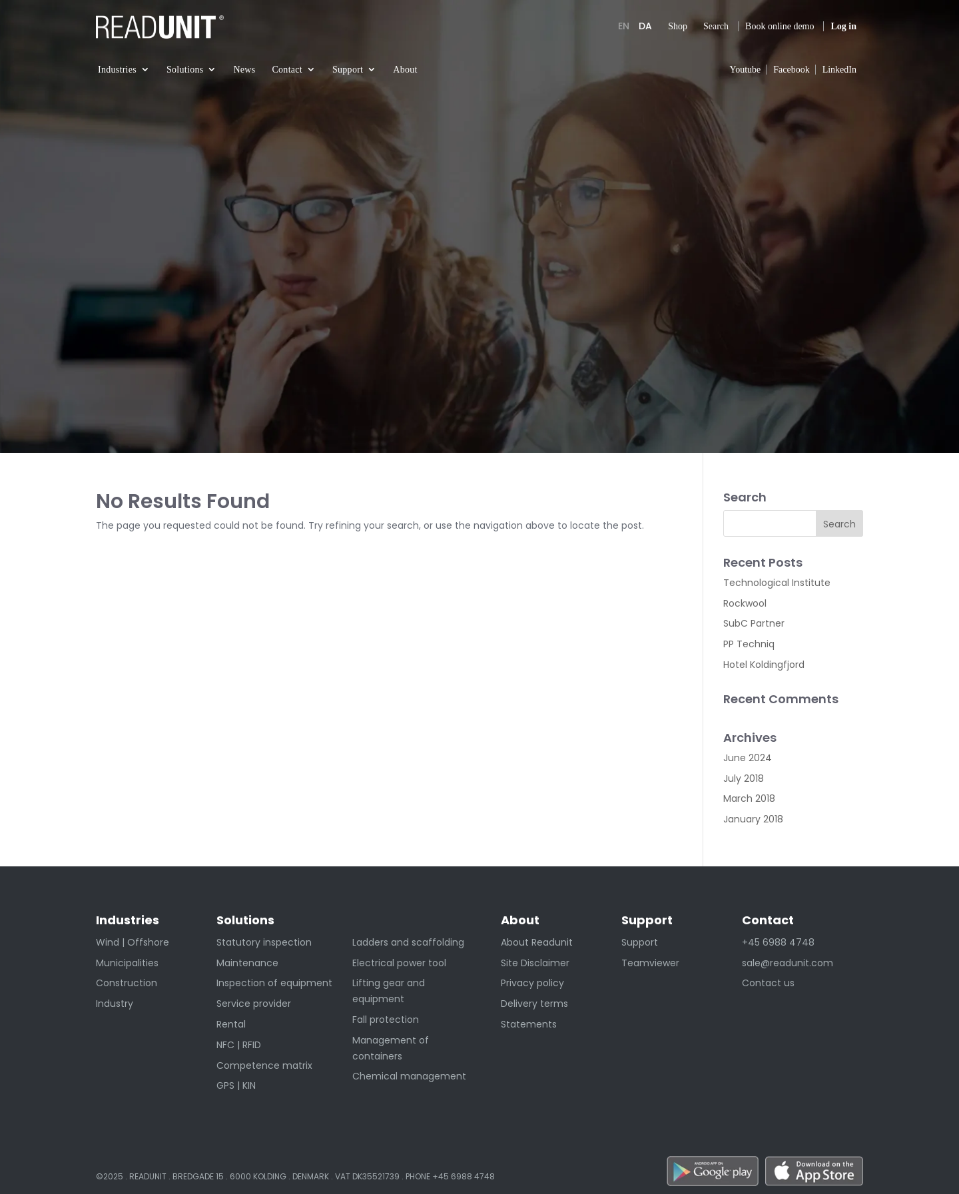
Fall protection (385, 1019)
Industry (114, 1003)
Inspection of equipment (274, 983)
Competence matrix (264, 1065)
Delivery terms (534, 1003)
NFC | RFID (238, 1044)
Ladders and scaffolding (408, 942)
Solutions (184, 70)
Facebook (791, 70)
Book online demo (779, 26)
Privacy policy (532, 983)
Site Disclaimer (535, 963)
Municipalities (127, 963)
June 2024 (747, 757)
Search (716, 26)
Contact (287, 70)
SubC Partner (754, 623)
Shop (677, 26)
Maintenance (247, 963)
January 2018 (753, 819)
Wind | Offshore (132, 942)
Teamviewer (650, 963)
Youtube (745, 70)
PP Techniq (749, 644)
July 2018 (743, 778)
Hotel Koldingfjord (763, 664)
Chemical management (409, 1076)
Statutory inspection (264, 942)
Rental (231, 1024)
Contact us (768, 983)
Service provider (253, 1003)
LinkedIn (839, 70)
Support (347, 70)
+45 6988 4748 (778, 942)
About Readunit (537, 942)
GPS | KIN (236, 1085)
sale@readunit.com (787, 963)
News (244, 70)
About (405, 70)
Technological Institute (776, 582)
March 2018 (749, 798)
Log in (843, 26)
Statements (529, 1024)
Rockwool (745, 603)
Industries (117, 70)
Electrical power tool (399, 963)
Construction (126, 983)
